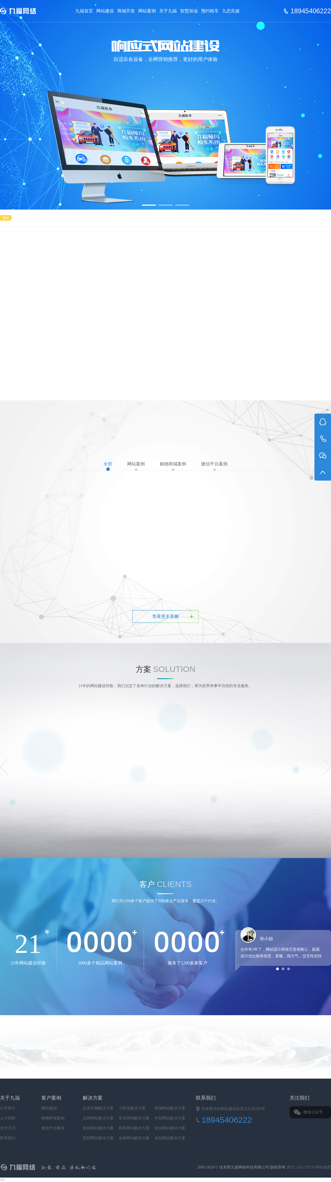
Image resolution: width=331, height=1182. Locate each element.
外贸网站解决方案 (169, 1118)
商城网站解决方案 (169, 1108)
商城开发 (126, 11)
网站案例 (147, 11)
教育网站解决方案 (134, 1128)
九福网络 (104, 1168)
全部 (107, 466)
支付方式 (7, 1128)
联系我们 (7, 1138)
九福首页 (84, 11)
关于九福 (168, 11)
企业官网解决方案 (98, 1108)
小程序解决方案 (132, 1108)
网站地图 (323, 1167)
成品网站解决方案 (169, 1138)
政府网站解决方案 (98, 1128)
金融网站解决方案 (134, 1138)
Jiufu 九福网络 (24, 11)
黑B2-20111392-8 (301, 1167)
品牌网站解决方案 (98, 1118)
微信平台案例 (214, 466)
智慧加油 (189, 11)
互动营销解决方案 (134, 1118)
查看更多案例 (165, 616)
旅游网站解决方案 (169, 1128)
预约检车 (210, 11)
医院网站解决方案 (98, 1138)
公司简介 (7, 1108)
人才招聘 (7, 1118)
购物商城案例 (173, 466)
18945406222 (310, 11)
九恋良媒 (231, 11)
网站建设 (105, 11)
